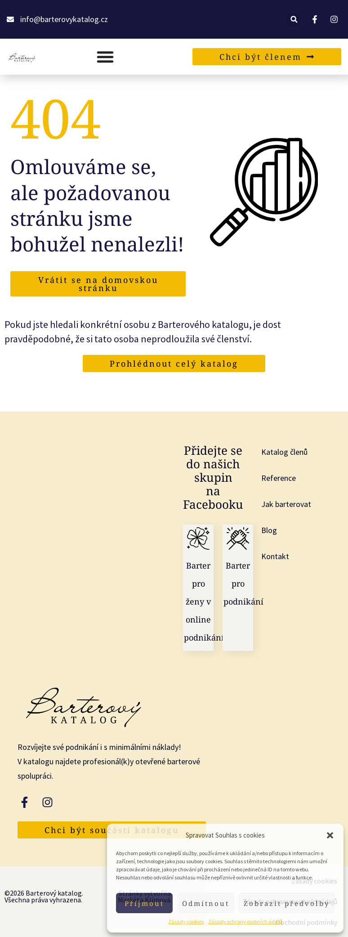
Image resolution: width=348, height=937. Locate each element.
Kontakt (275, 556)
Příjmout (144, 903)
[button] (330, 835)
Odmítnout (205, 903)
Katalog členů (284, 452)
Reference (278, 478)
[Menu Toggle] (105, 57)
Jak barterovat (286, 504)
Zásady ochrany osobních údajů (245, 921)
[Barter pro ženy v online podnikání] (198, 538)
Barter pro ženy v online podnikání (204, 601)
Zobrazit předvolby (287, 903)
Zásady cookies (186, 921)
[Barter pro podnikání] (238, 538)
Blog (269, 530)
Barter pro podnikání (243, 583)
